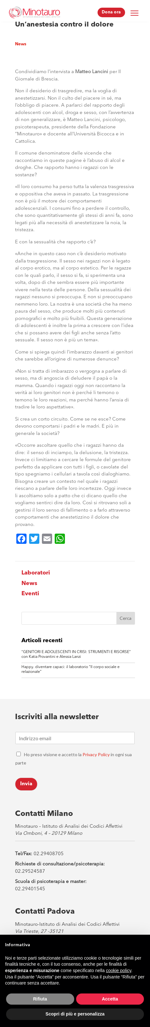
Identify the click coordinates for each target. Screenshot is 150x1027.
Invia (26, 784)
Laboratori (35, 573)
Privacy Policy (96, 754)
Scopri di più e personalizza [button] (74, 1013)
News (20, 44)
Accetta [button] (110, 998)
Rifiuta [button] (40, 998)
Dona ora (111, 12)
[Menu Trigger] (134, 12)
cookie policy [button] (118, 970)
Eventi (30, 594)
